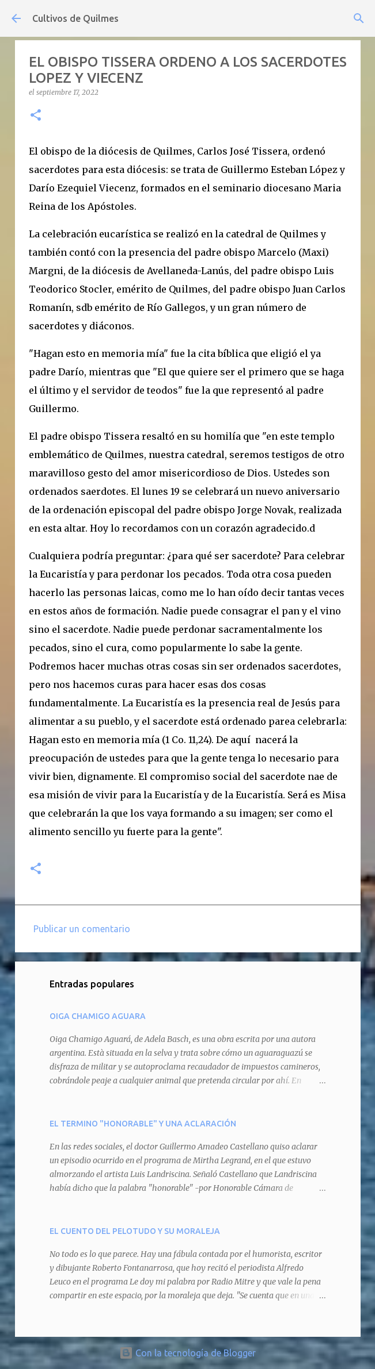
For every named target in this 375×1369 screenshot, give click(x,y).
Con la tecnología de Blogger (187, 1353)
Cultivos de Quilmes (75, 18)
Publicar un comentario (81, 929)
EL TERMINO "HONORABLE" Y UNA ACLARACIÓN (143, 1123)
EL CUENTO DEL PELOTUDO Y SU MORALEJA (135, 1231)
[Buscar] (359, 18)
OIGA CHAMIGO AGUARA (98, 1016)
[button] (36, 116)
